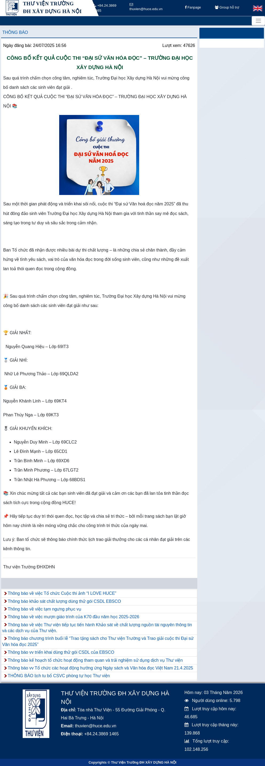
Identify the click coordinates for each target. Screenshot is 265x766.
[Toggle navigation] (258, 20)
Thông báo (15, 32)
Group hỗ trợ (227, 8)
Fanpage (193, 8)
